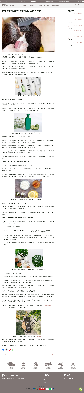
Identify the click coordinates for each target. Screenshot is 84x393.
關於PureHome (56, 5)
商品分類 (25, 5)
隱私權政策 (45, 381)
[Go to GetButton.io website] (81, 391)
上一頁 (4, 354)
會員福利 (33, 5)
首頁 (18, 5)
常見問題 (47, 5)
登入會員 (35, 1)
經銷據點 (44, 379)
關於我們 (44, 378)
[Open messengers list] (80, 389)
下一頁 (51, 354)
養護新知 (39, 5)
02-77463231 (45, 382)
